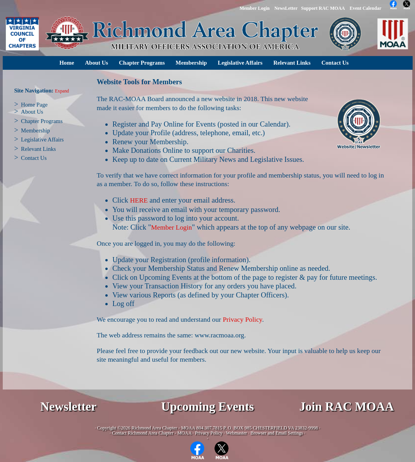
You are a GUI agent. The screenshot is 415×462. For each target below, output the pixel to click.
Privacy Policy (242, 319)
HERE (139, 200)
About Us (96, 63)
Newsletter (68, 406)
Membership (191, 63)
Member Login (171, 227)
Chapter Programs (142, 63)
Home (67, 63)
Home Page (34, 104)
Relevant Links (291, 63)
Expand (62, 91)
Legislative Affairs (240, 63)
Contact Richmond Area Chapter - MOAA (151, 433)
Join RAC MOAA (347, 406)
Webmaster (236, 433)
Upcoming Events (207, 406)
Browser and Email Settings (277, 433)
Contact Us (335, 63)
